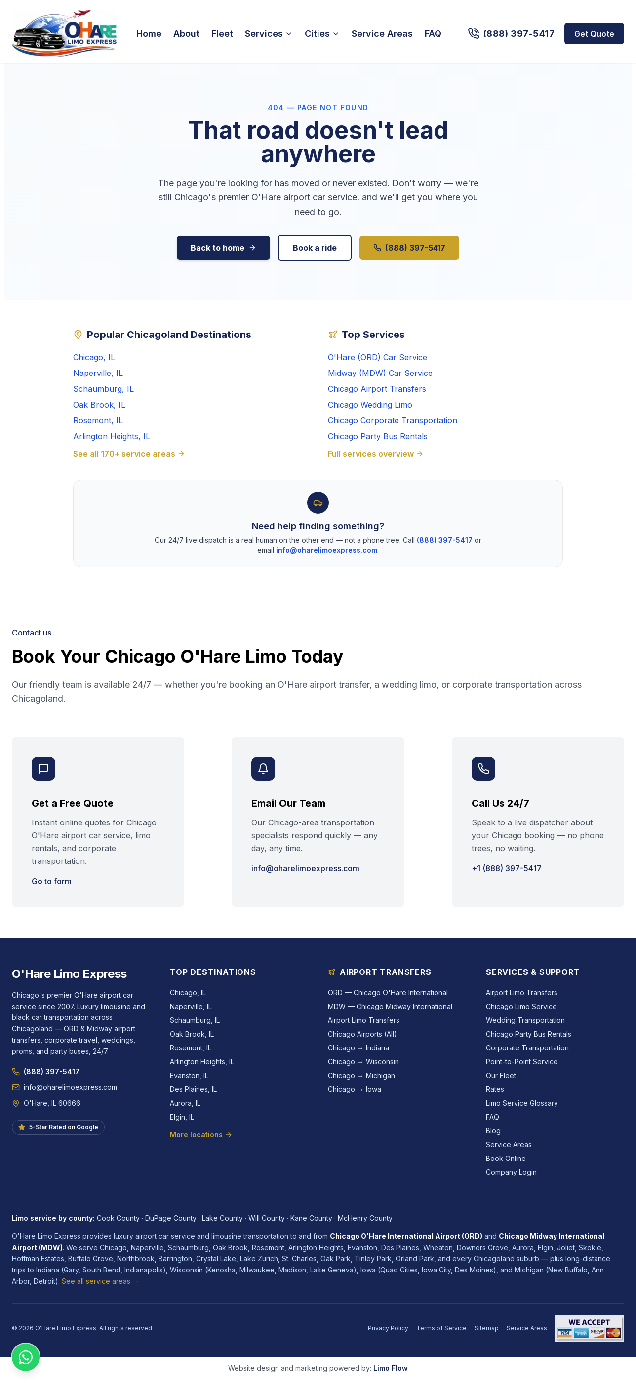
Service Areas (382, 33)
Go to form (52, 881)
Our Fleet (501, 1075)
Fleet (222, 33)
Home (148, 33)
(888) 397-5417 (409, 248)
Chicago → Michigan (361, 1075)
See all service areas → (100, 1281)
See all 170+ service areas (129, 454)
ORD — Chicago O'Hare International (388, 992)
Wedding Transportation (525, 1020)
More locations (201, 1134)
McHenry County (365, 1218)
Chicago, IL (94, 357)
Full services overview (376, 454)
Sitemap (487, 1328)
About (186, 33)
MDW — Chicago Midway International (390, 1006)
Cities (322, 33)
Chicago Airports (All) (362, 1034)
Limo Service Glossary (522, 1103)
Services (269, 33)
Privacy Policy (388, 1328)
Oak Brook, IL (99, 405)
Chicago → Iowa (354, 1089)
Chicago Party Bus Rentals (378, 436)
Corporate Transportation (527, 1048)
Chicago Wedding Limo (370, 405)
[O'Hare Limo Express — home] (64, 33)
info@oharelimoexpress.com (326, 550)
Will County (266, 1218)
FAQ (433, 33)
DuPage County (171, 1218)
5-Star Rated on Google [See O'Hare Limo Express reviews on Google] (58, 1127)
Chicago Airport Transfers (377, 389)
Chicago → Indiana (358, 1048)
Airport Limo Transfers (363, 1020)
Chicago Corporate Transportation (392, 420)
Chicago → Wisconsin (363, 1061)
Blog (493, 1130)
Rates (495, 1089)
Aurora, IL (185, 1103)
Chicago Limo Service (521, 1006)
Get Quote (594, 33)
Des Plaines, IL (193, 1089)
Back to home (223, 248)
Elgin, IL (182, 1117)
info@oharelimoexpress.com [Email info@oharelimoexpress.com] (64, 1087)
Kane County (311, 1218)
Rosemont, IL (98, 420)
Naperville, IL (98, 373)
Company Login (511, 1172)
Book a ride (315, 248)
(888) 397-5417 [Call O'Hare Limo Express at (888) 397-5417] (46, 1071)
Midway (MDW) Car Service (380, 373)
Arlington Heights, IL (111, 436)
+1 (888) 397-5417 (507, 868)
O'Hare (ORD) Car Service (377, 357)
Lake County (222, 1218)
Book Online (506, 1158)
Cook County (118, 1218)
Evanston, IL (189, 1075)
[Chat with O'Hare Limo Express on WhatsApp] (26, 1357)
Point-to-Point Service (522, 1061)
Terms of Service (441, 1328)
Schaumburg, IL (103, 389)
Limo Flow (390, 1368)
